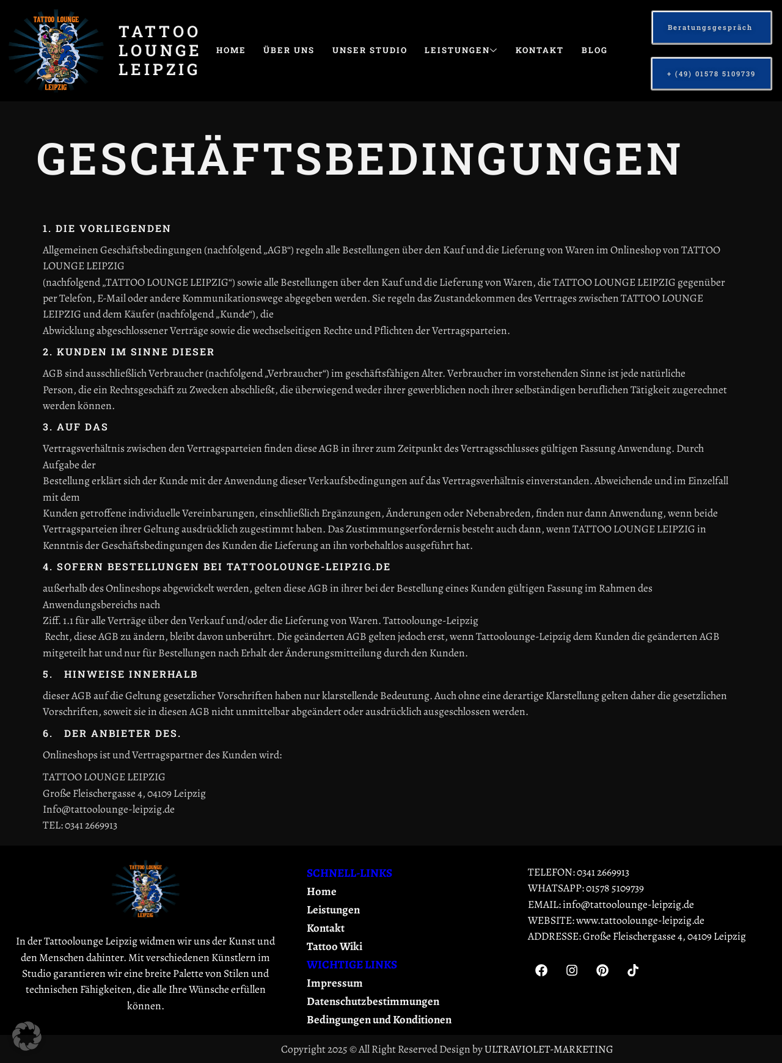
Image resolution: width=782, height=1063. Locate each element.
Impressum (335, 983)
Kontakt (566, 50)
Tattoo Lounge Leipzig (160, 50)
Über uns (296, 50)
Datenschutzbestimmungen (374, 1001)
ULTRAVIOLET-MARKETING (548, 1049)
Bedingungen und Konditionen (382, 1020)
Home (234, 50)
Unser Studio (383, 50)
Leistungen (482, 50)
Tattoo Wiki (335, 946)
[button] (27, 1036)
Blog (231, 79)
